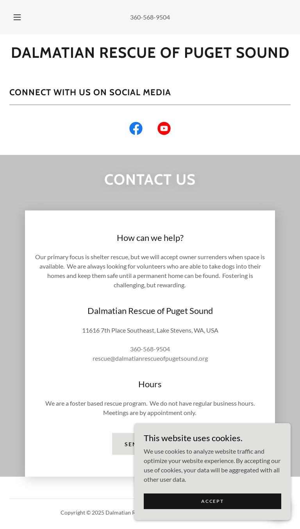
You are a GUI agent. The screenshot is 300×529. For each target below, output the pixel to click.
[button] (21, 17)
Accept (212, 501)
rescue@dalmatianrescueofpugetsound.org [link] (150, 358)
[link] (150, 55)
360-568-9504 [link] (150, 17)
